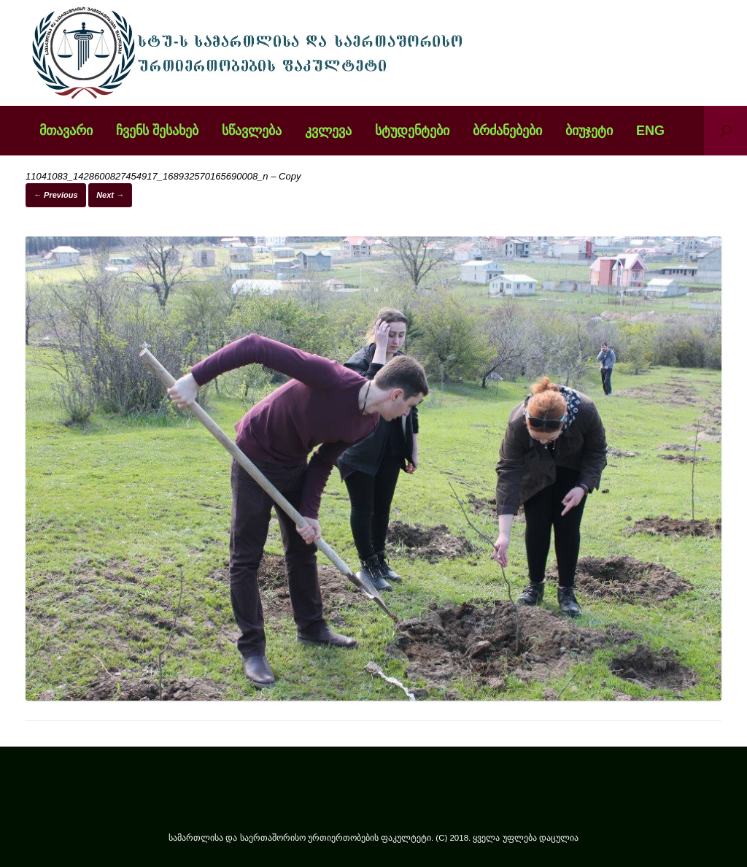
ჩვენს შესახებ (157, 130)
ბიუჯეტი (589, 130)
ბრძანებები (507, 130)
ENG (650, 130)
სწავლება (252, 130)
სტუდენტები (412, 130)
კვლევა (328, 130)
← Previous (56, 194)
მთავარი (66, 130)
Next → (110, 194)
